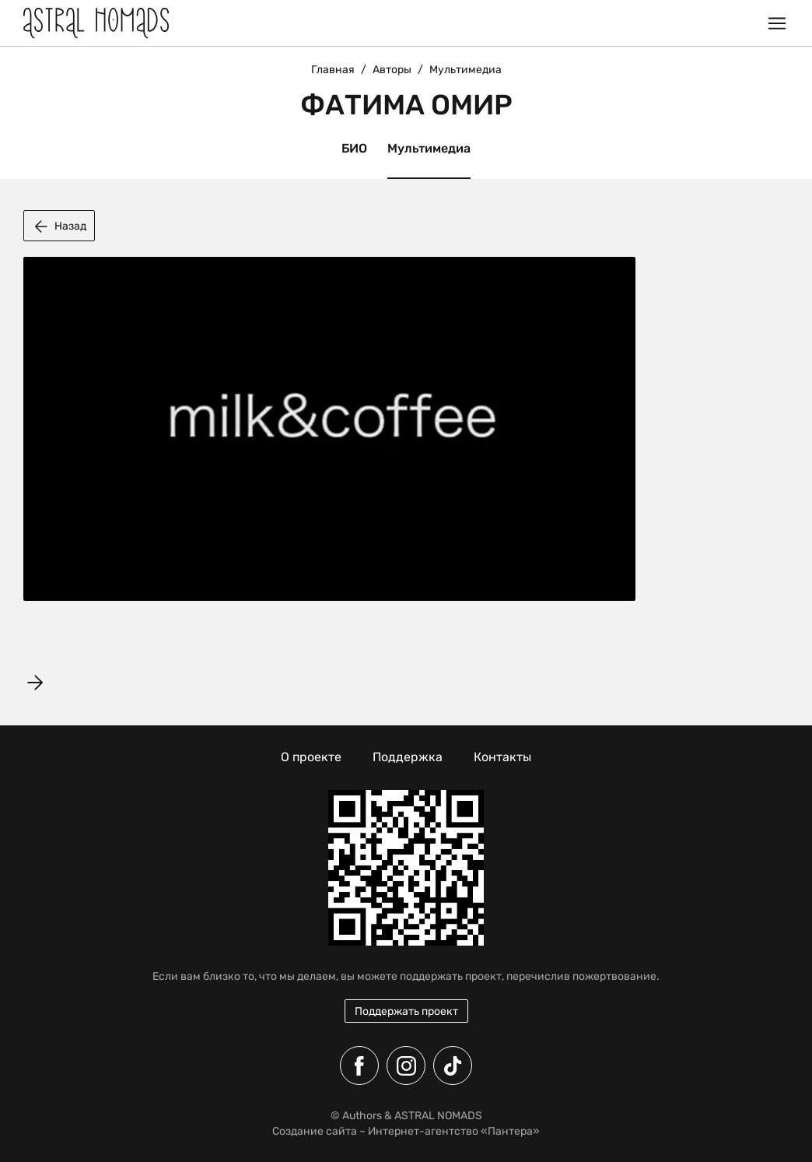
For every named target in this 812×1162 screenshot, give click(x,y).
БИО (354, 148)
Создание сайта (314, 1131)
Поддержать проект (406, 1011)
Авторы (392, 69)
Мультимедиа (429, 148)
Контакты (502, 757)
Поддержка (408, 757)
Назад (59, 226)
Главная (333, 69)
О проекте (311, 757)
